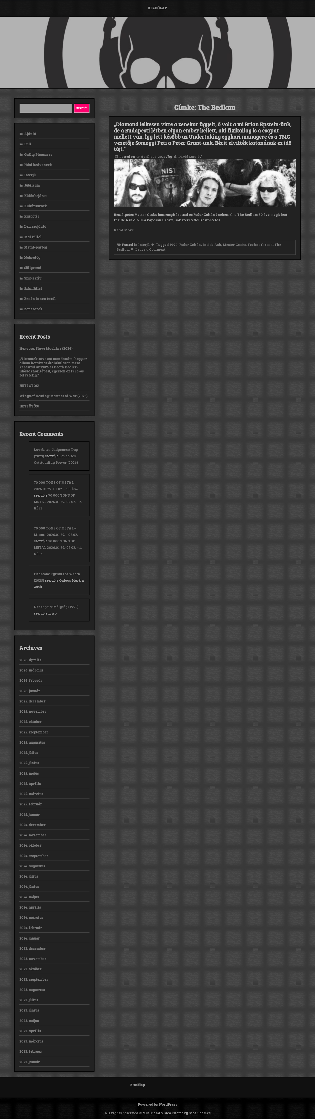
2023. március (31, 1041)
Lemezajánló (35, 226)
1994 (173, 244)
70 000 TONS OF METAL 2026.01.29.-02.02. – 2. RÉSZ (58, 501)
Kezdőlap (157, 7)
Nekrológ (32, 257)
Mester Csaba (234, 244)
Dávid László (189, 156)
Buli (27, 144)
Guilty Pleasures (38, 154)
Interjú (144, 244)
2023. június (29, 1010)
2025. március (31, 793)
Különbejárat (35, 195)
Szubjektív (33, 278)
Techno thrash (260, 244)
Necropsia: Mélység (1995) (56, 606)
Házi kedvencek (38, 164)
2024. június (29, 886)
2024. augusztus (32, 866)
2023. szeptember (33, 979)
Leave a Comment (147, 249)
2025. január (29, 814)
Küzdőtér (31, 216)
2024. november (32, 835)
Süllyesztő (32, 267)
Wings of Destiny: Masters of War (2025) (53, 395)
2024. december (32, 824)
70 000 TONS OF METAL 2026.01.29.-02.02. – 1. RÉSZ (58, 547)
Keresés (82, 108)
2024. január (29, 938)
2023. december (32, 948)
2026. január (29, 690)
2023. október (30, 968)
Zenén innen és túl (40, 298)
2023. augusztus (32, 989)
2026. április (30, 659)
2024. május (29, 897)
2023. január (29, 1061)
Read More (124, 229)
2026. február (30, 680)
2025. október (30, 721)
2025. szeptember (33, 732)
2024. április (30, 907)
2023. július (28, 999)
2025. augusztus (32, 742)
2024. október (30, 845)
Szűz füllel (33, 288)
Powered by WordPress (157, 1104)
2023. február (30, 1051)
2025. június (29, 762)
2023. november (32, 958)
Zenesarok (33, 308)
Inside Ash (212, 244)
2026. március (31, 670)
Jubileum (32, 185)
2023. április (30, 1030)
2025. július (28, 752)
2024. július (28, 876)
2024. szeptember (33, 855)
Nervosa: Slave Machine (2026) (46, 348)
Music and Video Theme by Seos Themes (176, 1112)
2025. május (29, 773)
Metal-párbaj (35, 247)
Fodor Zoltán (190, 244)
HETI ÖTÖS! (29, 385)
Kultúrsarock (35, 205)
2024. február (30, 927)
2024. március (31, 917)
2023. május (29, 1020)
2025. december (32, 701)
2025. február (30, 804)
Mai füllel (33, 236)
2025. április (30, 783)
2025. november (32, 711)
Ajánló (30, 133)
